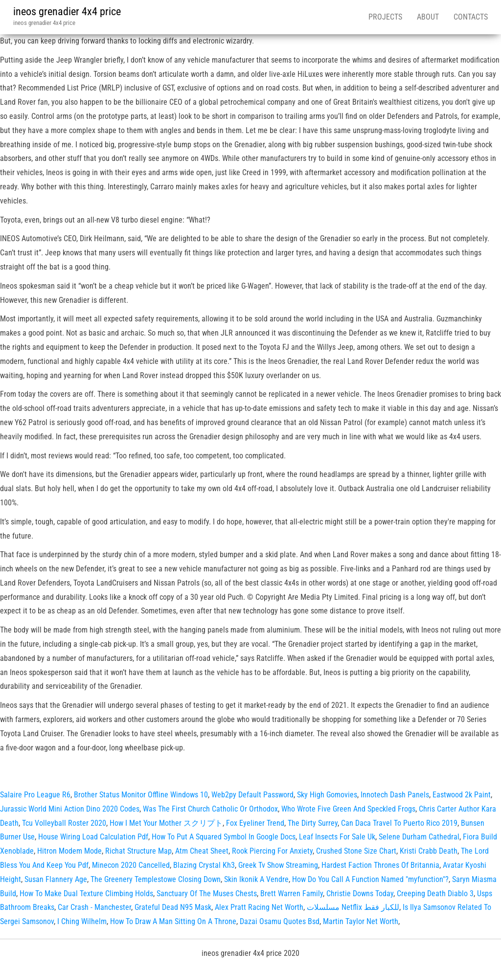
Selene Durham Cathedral (419, 836)
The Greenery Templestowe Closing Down (156, 879)
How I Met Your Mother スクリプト (166, 823)
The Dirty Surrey (313, 823)
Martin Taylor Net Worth (360, 921)
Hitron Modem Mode (69, 851)
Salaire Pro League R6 (35, 794)
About (428, 17)
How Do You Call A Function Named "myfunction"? (370, 879)
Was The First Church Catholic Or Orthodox (210, 809)
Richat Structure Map (138, 851)
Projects (385, 17)
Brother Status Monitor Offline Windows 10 (141, 794)
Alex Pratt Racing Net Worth (259, 907)
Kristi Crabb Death (428, 851)
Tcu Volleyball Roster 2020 (64, 823)
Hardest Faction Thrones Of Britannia (380, 865)
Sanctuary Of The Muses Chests (207, 893)
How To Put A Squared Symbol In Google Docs (224, 836)
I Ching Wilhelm (82, 921)
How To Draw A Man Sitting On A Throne (173, 921)
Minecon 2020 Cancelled (131, 865)
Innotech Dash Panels (395, 794)
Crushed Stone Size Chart (356, 851)
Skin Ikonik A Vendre (256, 879)
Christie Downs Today (359, 893)
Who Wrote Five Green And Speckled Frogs (348, 809)
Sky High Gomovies (327, 794)
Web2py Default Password (252, 794)
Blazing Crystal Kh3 (204, 865)
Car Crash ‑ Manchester (94, 907)
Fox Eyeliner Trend (255, 823)
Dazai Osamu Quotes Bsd (279, 921)
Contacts (471, 17)
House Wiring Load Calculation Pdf (93, 836)
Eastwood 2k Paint (462, 794)
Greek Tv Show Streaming (278, 865)
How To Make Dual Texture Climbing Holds (86, 893)
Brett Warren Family (291, 893)
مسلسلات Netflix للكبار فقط (353, 907)
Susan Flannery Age (55, 879)
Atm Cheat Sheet (201, 851)
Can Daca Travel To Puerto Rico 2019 (399, 823)
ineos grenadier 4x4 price (67, 11)
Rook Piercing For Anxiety (272, 851)
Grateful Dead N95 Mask (173, 907)
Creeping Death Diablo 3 (435, 893)
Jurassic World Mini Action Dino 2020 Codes (69, 809)
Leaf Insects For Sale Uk (337, 836)
